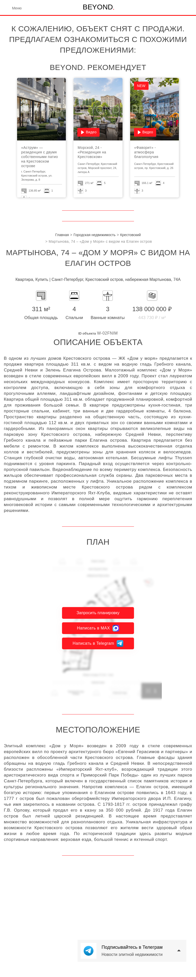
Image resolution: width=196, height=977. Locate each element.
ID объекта (87, 333)
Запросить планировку (98, 613)
